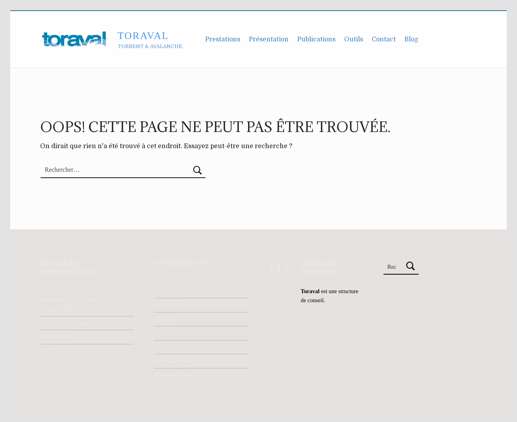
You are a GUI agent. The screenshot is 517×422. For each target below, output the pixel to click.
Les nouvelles (174, 361)
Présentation (269, 39)
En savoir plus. (343, 300)
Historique (169, 305)
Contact (384, 39)
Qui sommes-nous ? (183, 291)
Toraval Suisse (175, 375)
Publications (316, 39)
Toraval (143, 35)
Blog (411, 39)
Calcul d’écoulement (69, 323)
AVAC (47, 351)
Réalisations (172, 347)
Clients (164, 333)
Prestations (222, 39)
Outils (353, 39)
